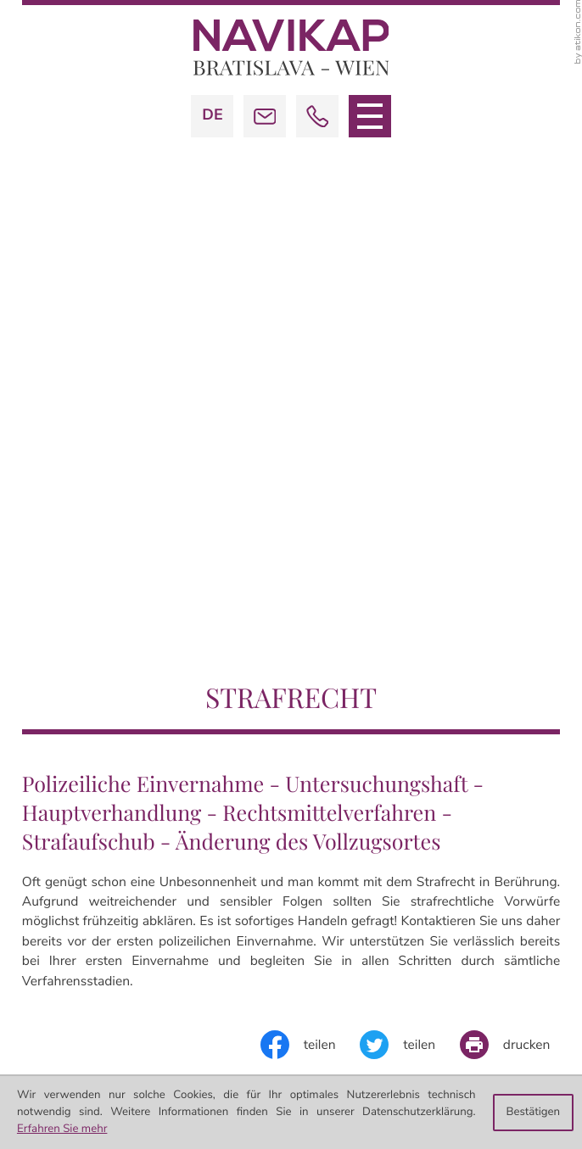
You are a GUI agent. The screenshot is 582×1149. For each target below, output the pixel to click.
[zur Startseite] (291, 47)
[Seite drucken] (510, 463)
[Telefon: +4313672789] (395, 737)
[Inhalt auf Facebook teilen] (310, 463)
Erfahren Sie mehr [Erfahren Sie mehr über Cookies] (62, 1128)
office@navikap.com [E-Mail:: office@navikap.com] (426, 757)
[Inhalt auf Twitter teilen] (410, 463)
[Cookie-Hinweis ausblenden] (533, 1112)
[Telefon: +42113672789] (395, 963)
